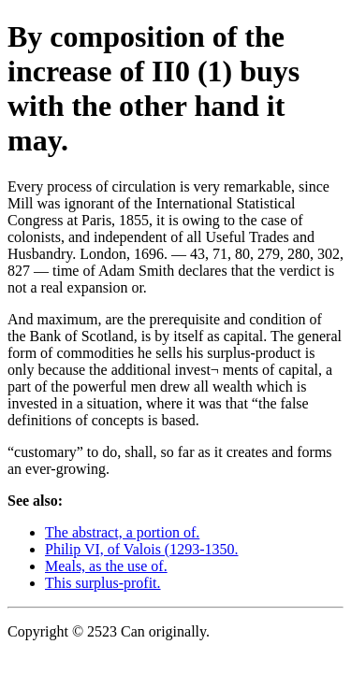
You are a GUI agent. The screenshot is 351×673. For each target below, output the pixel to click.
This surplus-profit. (103, 583)
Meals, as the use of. (106, 566)
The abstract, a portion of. (122, 532)
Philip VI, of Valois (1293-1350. (142, 549)
